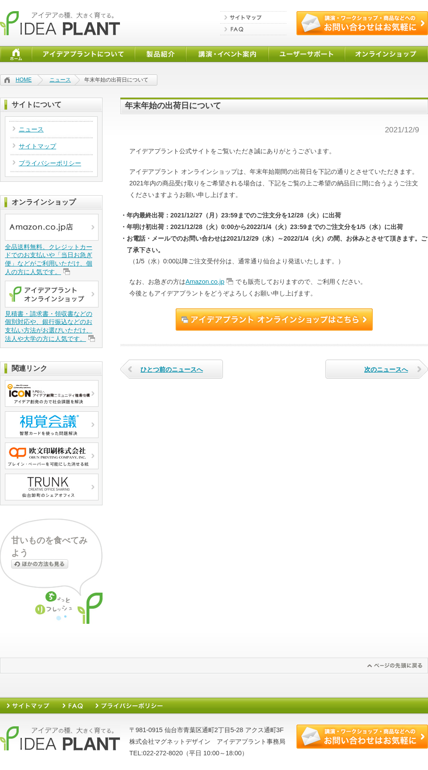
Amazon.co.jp (204, 281)
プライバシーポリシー (50, 163)
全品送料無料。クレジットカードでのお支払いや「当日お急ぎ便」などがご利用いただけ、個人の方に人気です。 (48, 259)
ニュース (60, 80)
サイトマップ (37, 146)
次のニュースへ (386, 369)
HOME (24, 80)
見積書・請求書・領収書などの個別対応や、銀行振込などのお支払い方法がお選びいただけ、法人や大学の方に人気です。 (48, 326)
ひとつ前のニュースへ (171, 369)
